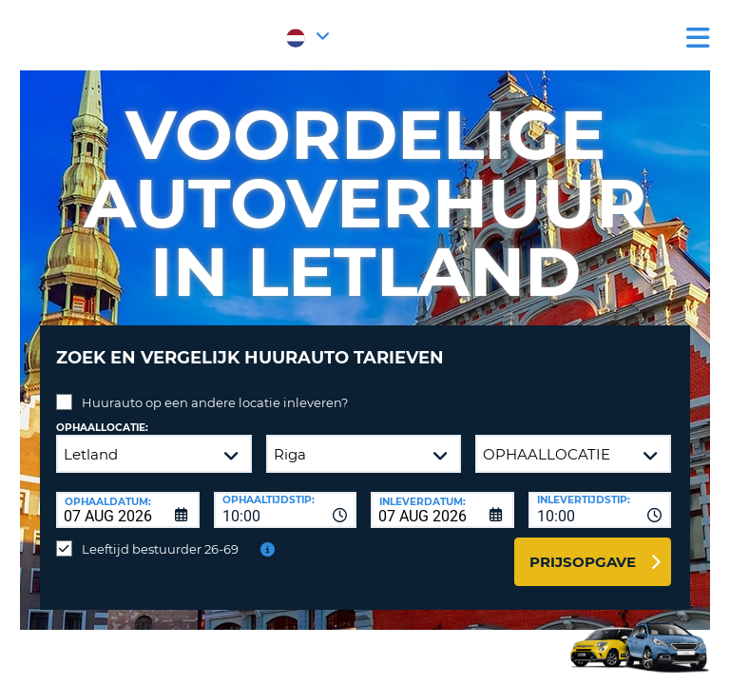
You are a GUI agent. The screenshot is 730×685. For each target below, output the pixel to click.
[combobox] (285, 510)
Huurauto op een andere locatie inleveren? (215, 402)
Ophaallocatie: (102, 427)
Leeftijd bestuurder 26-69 (160, 549)
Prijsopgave (582, 562)
